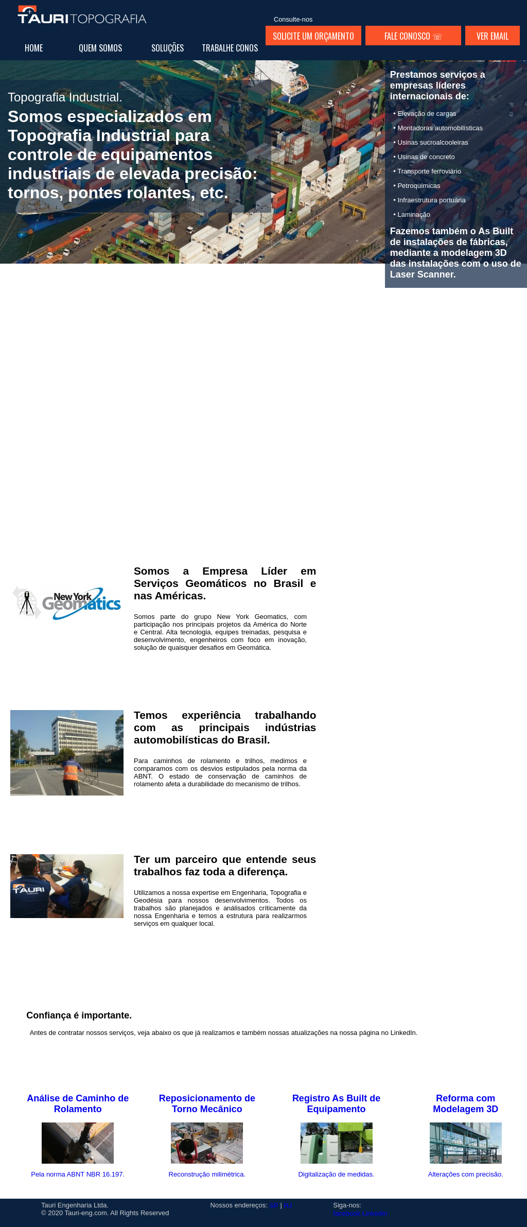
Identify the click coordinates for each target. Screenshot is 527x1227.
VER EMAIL (492, 36)
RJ (288, 1205)
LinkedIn (375, 1213)
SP (273, 1205)
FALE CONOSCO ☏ (413, 36)
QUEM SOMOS (100, 48)
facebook (346, 1213)
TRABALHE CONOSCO (234, 48)
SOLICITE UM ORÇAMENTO (313, 36)
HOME (34, 48)
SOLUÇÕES (167, 48)
